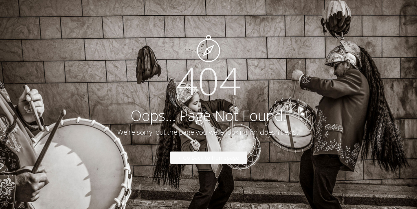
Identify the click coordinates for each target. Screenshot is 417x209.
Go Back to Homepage (208, 157)
